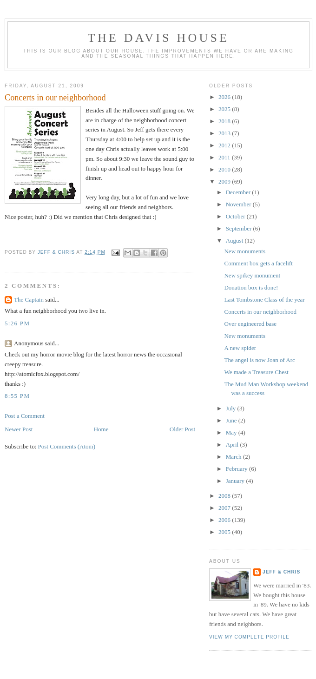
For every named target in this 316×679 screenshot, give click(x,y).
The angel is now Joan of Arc (259, 359)
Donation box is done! (251, 287)
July (231, 408)
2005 (225, 531)
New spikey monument (252, 275)
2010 (225, 169)
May (232, 432)
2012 (225, 145)
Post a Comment (25, 415)
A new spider (240, 347)
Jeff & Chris (281, 571)
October (236, 216)
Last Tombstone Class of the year (264, 299)
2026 (225, 96)
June (232, 420)
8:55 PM (17, 395)
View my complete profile (249, 636)
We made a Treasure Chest (256, 372)
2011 (225, 157)
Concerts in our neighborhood (260, 311)
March (234, 456)
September (239, 228)
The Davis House (158, 38)
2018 (225, 121)
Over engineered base (250, 323)
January (236, 480)
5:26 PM (17, 323)
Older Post (182, 429)
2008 (225, 495)
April (233, 444)
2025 (225, 108)
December (239, 192)
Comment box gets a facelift (258, 263)
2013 (225, 133)
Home (101, 429)
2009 (225, 181)
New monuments (244, 251)
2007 (225, 507)
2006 (225, 519)
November (239, 204)
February (237, 468)
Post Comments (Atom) (67, 446)
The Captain (29, 299)
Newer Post (19, 429)
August (235, 240)
